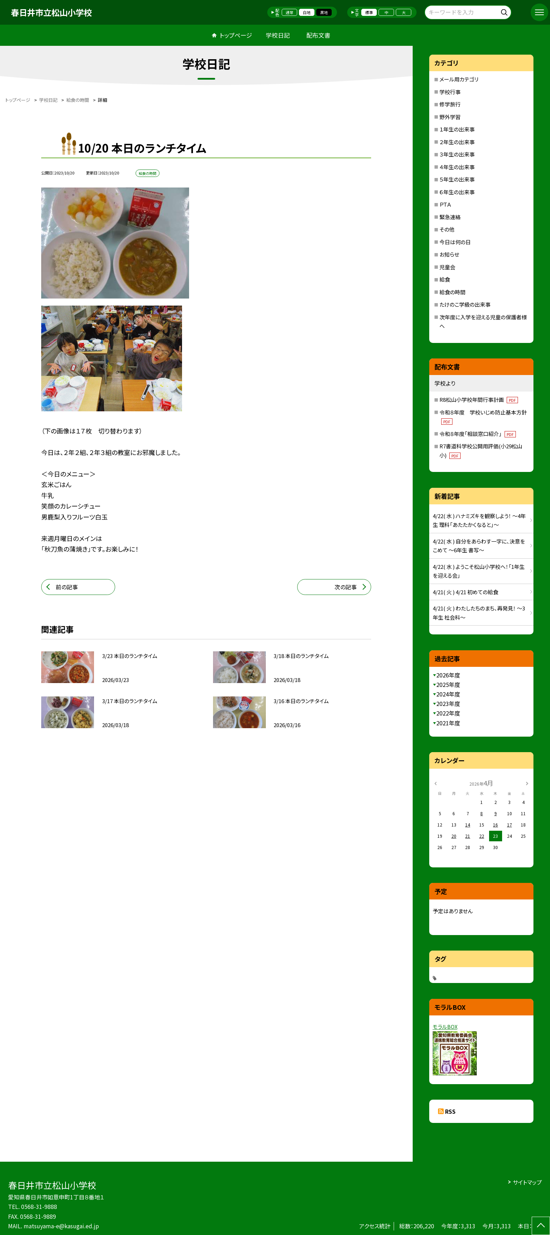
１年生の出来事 (457, 129)
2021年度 (448, 723)
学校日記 (278, 35)
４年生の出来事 (457, 167)
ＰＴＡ (445, 204)
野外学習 (450, 117)
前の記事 (67, 587)
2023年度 (448, 703)
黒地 (324, 12)
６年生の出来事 (457, 192)
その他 (447, 229)
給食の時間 (452, 292)
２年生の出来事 (457, 142)
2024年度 (448, 694)
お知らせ (449, 254)
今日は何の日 (455, 242)
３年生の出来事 (457, 154)
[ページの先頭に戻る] (541, 1226)
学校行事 (450, 92)
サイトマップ (527, 1182)
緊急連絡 (450, 217)
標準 (369, 12)
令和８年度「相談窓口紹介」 (477, 433)
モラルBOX (445, 1026)
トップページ (236, 35)
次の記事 (346, 587)
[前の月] (435, 783)
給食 (444, 279)
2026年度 (448, 675)
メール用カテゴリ (459, 79)
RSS (450, 1111)
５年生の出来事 (457, 179)
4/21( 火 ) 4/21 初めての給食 (465, 592)
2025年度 (448, 684)
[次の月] (527, 783)
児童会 (447, 267)
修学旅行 (450, 104)
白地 (307, 12)
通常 (289, 12)
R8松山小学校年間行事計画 (478, 399)
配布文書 (318, 35)
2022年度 (448, 713)
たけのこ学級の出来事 (464, 304)
